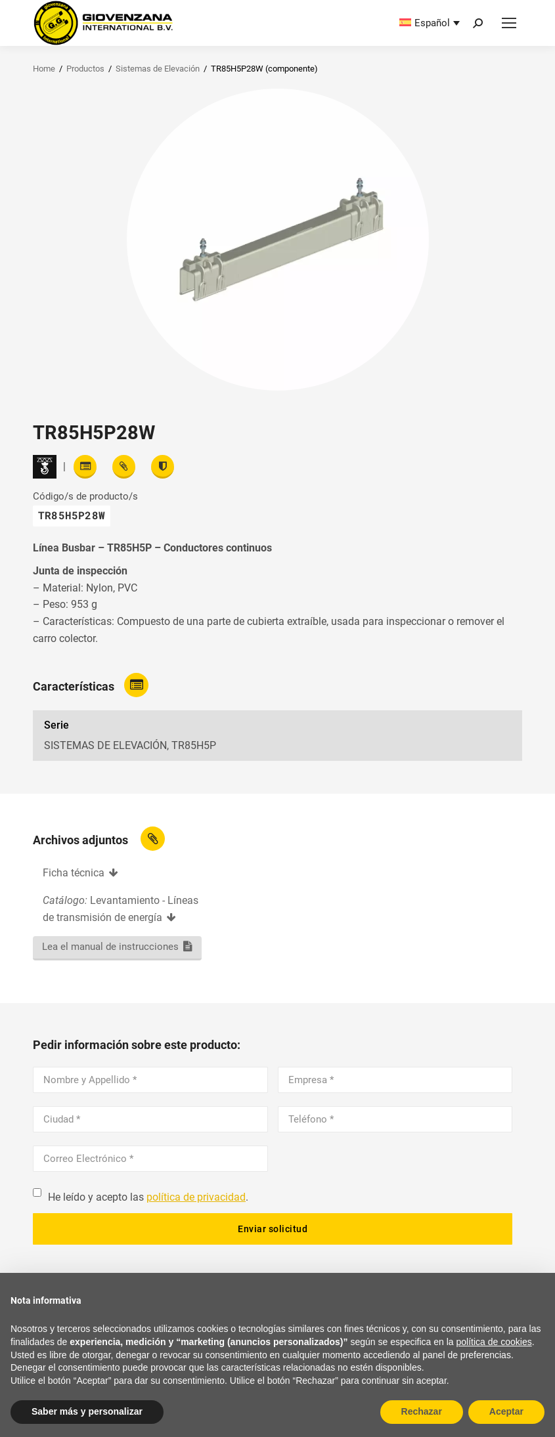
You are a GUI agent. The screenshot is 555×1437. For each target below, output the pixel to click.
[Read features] (85, 467)
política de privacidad (196, 1197)
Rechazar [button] (421, 1411)
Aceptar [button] (506, 1411)
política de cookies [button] (494, 1342)
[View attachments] (123, 467)
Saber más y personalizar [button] (87, 1411)
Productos (85, 69)
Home (44, 69)
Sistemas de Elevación (158, 69)
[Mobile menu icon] (509, 23)
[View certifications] (162, 467)
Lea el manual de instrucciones (110, 947)
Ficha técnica (73, 873)
